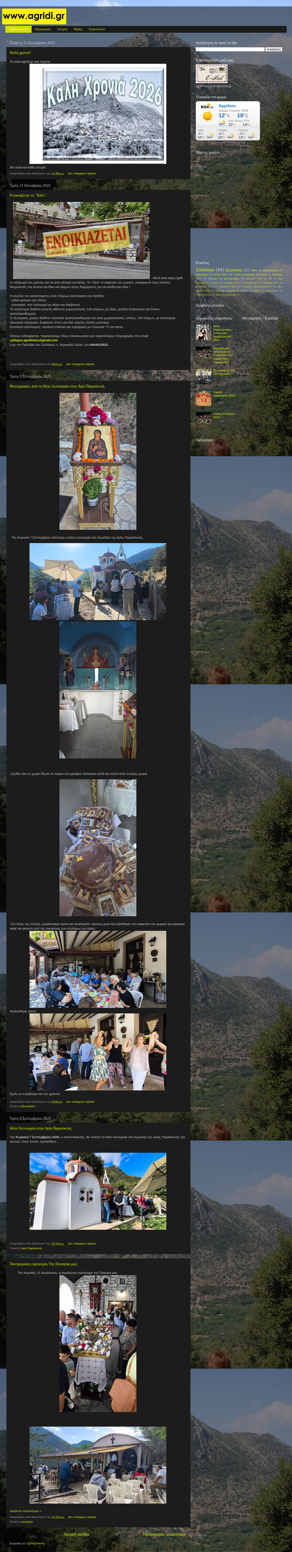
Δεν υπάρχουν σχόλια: (82, 173)
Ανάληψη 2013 (251, 282)
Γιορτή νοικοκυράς (244, 274)
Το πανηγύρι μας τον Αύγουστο (224, 372)
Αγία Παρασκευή (31, 1248)
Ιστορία (62, 29)
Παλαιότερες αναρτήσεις (164, 1534)
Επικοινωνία (97, 29)
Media (78, 29)
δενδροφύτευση (204, 294)
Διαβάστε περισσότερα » (25, 1511)
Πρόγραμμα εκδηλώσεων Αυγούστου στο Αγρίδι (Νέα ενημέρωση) (223, 355)
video (254, 270)
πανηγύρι (27, 1521)
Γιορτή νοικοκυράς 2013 (224, 394)
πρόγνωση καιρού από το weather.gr (228, 143)
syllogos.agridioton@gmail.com (34, 340)
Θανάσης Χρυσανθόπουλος (256, 286)
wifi (270, 278)
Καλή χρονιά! (20, 52)
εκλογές (212, 278)
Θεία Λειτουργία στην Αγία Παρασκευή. (41, 1128)
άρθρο (256, 290)
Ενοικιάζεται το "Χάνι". (28, 195)
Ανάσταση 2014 (227, 286)
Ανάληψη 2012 (231, 282)
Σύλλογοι (205, 269)
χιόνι (218, 294)
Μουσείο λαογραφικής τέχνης (231, 290)
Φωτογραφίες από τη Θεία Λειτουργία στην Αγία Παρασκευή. (57, 386)
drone (263, 274)
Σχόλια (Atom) (36, 1543)
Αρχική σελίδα (18, 29)
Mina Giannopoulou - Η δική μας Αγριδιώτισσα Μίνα (223, 333)
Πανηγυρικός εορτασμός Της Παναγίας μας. (44, 1264)
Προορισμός (43, 29)
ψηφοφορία (230, 294)
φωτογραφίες (231, 278)
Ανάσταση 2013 (204, 286)
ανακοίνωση (272, 290)
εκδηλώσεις (270, 270)
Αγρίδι (215, 282)
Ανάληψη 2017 (271, 282)
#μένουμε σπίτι (254, 278)
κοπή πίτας (221, 274)
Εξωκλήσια (28, 1106)
